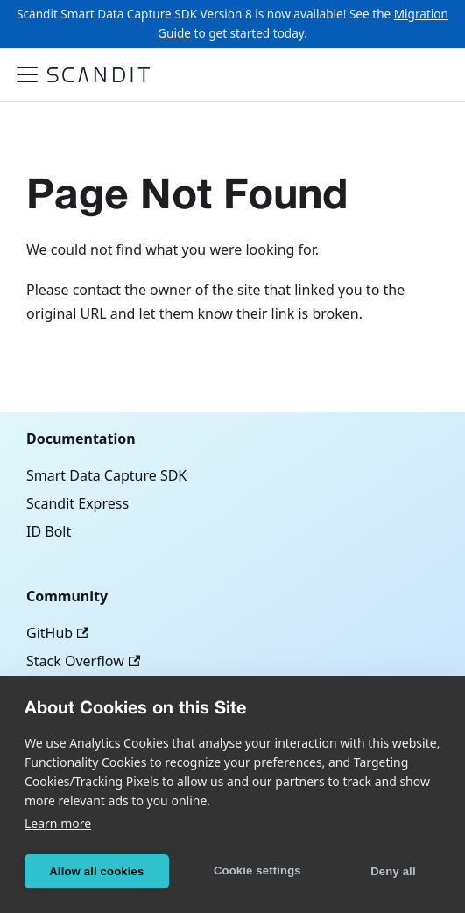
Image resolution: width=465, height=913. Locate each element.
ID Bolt (48, 531)
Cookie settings (257, 870)
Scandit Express (77, 503)
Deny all (392, 871)
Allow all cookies (96, 871)
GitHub (57, 633)
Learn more (58, 823)
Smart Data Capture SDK (106, 475)
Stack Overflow (83, 661)
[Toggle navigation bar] (27, 74)
